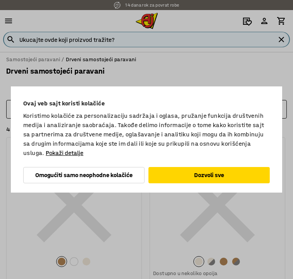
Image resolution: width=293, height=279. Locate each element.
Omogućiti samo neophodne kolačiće (84, 175)
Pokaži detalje (64, 153)
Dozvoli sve (209, 175)
